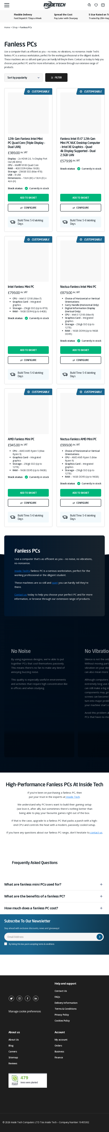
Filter (58, 77)
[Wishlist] (96, 5)
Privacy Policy (62, 1014)
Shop (15, 27)
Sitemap (13, 1057)
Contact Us (61, 990)
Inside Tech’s (22, 570)
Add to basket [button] (28, 197)
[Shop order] (23, 77)
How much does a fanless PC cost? (31, 908)
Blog (11, 1045)
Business (59, 1051)
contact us (96, 832)
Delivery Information (66, 1002)
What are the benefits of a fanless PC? (34, 896)
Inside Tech (72, 797)
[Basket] (102, 5)
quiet (55, 582)
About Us (14, 1039)
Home (7, 27)
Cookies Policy (62, 1020)
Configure (30, 207)
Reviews (13, 1063)
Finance (59, 1057)
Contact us (20, 594)
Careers (13, 1051)
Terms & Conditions (66, 1008)
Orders (58, 1045)
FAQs (57, 996)
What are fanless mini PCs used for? (32, 884)
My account (61, 1039)
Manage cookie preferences (25, 1011)
